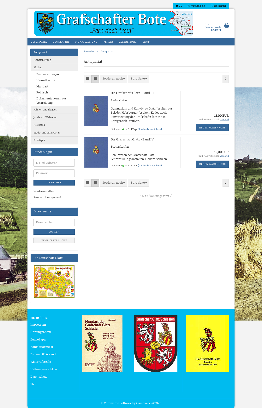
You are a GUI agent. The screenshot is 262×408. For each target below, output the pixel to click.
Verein (108, 41)
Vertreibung (128, 41)
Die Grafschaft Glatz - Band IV (132, 139)
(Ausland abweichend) (150, 129)
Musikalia (39, 124)
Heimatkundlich (47, 80)
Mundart (42, 86)
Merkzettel (218, 5)
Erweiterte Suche (54, 240)
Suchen (54, 231)
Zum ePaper (38, 339)
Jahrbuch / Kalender (45, 117)
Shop (146, 41)
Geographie (61, 41)
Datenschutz (38, 376)
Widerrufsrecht (40, 362)
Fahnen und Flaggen (45, 109)
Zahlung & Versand (43, 354)
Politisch (42, 92)
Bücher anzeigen (47, 74)
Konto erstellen (43, 191)
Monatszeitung (86, 41)
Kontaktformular (41, 347)
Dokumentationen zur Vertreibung (51, 100)
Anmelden (54, 182)
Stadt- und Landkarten (46, 132)
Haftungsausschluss (43, 369)
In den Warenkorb (212, 127)
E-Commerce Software (116, 403)
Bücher (37, 67)
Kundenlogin (196, 5)
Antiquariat (40, 52)
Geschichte (39, 41)
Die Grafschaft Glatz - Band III (132, 93)
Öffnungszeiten (40, 332)
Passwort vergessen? (47, 197)
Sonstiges (39, 140)
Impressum (38, 324)
